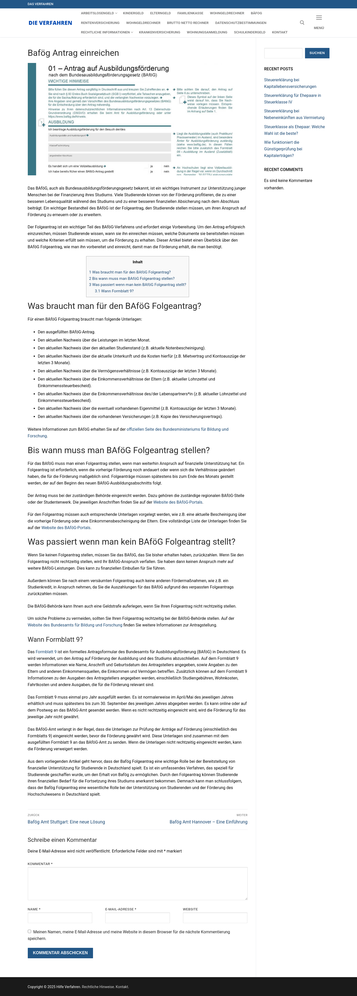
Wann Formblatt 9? (114, 291)
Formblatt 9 (46, 651)
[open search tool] (302, 22)
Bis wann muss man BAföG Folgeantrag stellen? (132, 278)
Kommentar (40, 864)
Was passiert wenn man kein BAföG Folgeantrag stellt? (137, 284)
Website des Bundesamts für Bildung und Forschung (75, 625)
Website (190, 909)
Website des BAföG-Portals (177, 502)
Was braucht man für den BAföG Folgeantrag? (130, 272)
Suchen (317, 53)
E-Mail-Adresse (120, 909)
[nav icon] (319, 22)
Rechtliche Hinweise (98, 987)
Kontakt (122, 987)
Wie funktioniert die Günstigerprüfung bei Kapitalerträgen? (283, 149)
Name (34, 909)
